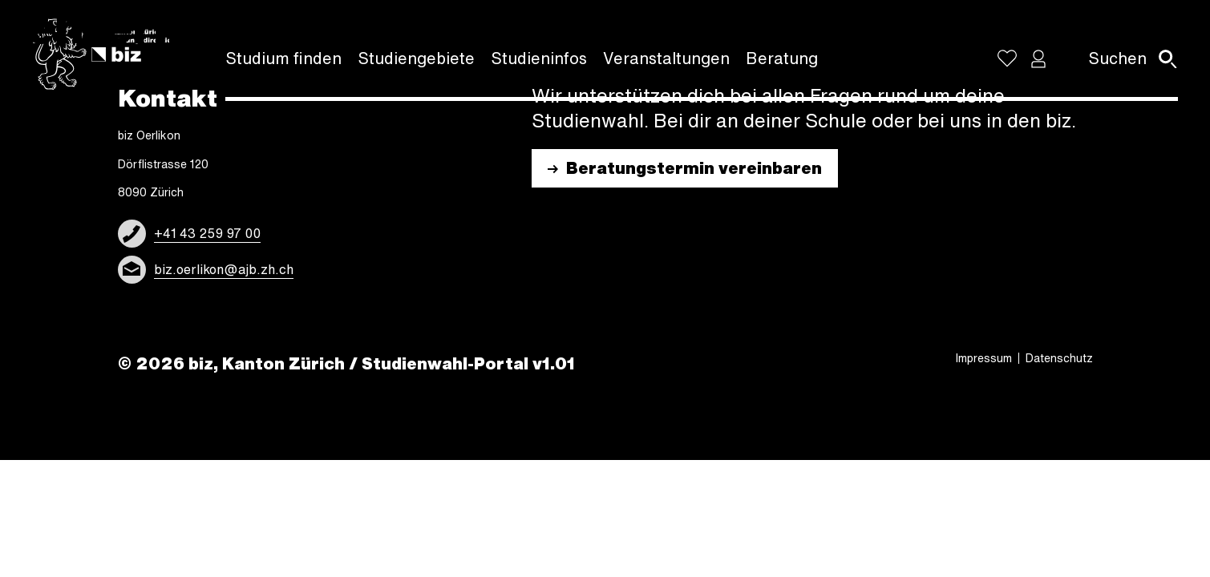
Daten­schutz (1059, 358)
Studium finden (283, 58)
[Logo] (104, 54)
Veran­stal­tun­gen (666, 58)
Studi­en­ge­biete (416, 58)
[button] (1038, 58)
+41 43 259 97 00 (207, 233)
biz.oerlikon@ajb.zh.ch (223, 269)
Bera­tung (782, 58)
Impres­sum (984, 358)
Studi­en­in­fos (539, 58)
